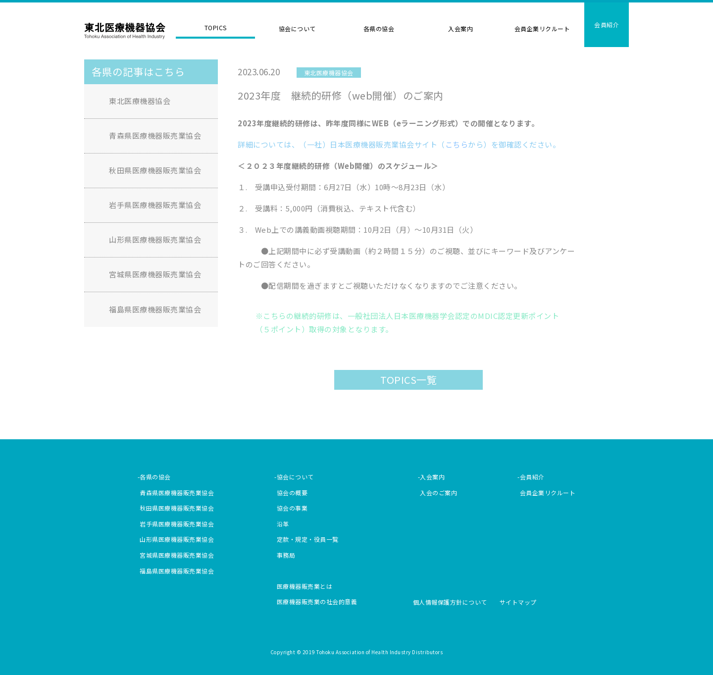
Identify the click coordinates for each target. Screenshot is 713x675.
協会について (297, 28)
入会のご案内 (438, 492)
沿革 (283, 523)
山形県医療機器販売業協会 (155, 239)
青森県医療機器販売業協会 (155, 135)
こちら (456, 144)
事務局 (286, 555)
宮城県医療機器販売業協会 (155, 274)
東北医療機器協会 (124, 31)
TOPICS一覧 (408, 379)
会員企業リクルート (542, 28)
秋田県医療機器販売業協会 (155, 170)
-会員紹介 (531, 476)
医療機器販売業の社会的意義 (317, 601)
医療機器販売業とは (305, 586)
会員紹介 (606, 24)
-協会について (294, 476)
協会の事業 (292, 508)
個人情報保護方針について (450, 602)
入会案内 (460, 28)
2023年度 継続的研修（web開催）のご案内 (341, 95)
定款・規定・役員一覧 (308, 539)
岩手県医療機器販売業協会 (155, 205)
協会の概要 (292, 492)
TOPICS (215, 27)
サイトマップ (518, 602)
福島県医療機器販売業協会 (155, 309)
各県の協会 (379, 28)
